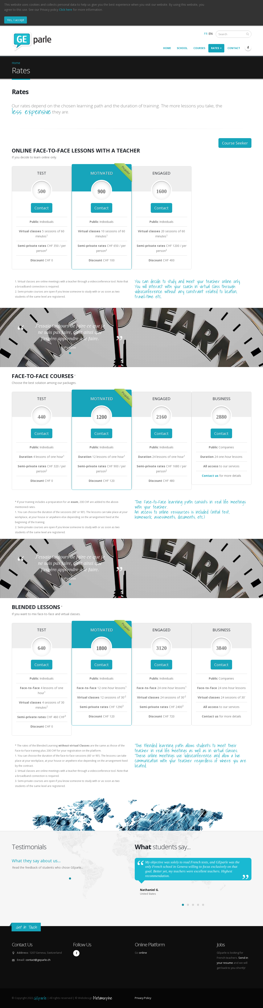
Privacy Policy (143, 998)
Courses (199, 48)
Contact (233, 48)
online (143, 953)
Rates (216, 48)
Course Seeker (235, 143)
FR (205, 34)
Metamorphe (102, 998)
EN (211, 34)
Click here (65, 10)
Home (167, 48)
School (182, 48)
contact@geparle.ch (38, 960)
